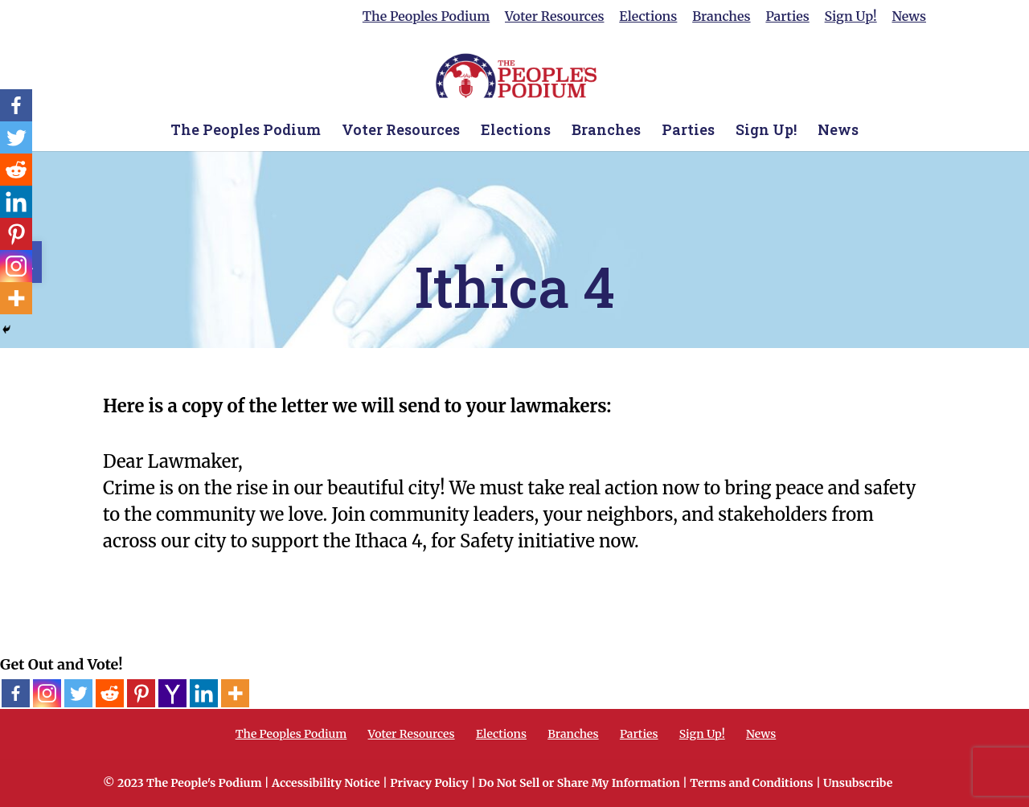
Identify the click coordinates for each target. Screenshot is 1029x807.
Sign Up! (851, 17)
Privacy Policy (429, 783)
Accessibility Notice (326, 783)
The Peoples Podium (426, 17)
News (909, 17)
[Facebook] (16, 693)
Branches (721, 17)
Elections (648, 17)
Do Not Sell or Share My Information (579, 783)
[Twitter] (78, 693)
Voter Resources (554, 17)
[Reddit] (110, 693)
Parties (787, 17)
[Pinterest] (141, 693)
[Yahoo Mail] (172, 693)
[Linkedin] (204, 693)
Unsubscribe (857, 783)
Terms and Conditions (751, 783)
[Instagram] (47, 693)
